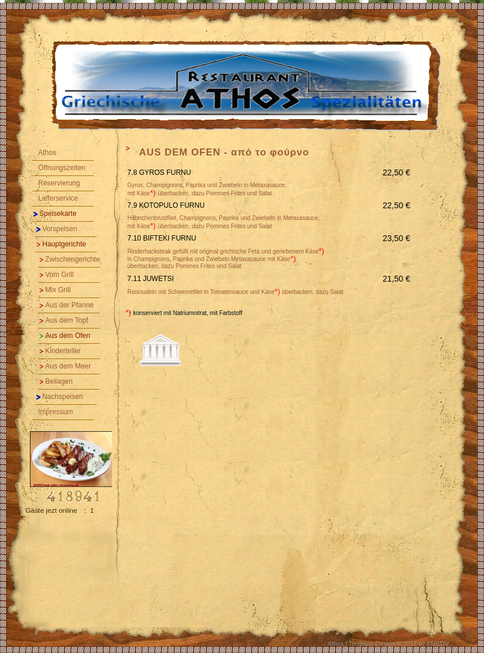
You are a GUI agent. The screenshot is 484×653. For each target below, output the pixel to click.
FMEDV (438, 643)
